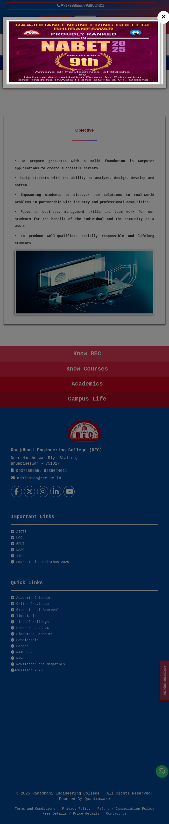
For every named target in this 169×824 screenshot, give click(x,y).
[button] (18, 52)
